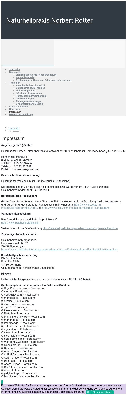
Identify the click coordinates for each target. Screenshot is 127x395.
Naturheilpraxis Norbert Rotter (49, 20)
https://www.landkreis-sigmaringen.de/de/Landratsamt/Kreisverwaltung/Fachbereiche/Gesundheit (59, 249)
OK (88, 392)
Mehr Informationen (102, 392)
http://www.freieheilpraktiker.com (20, 222)
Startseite (13, 128)
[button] (2, 382)
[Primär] (27, 52)
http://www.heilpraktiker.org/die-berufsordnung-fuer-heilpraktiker (80, 228)
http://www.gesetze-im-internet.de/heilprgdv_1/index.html (76, 207)
